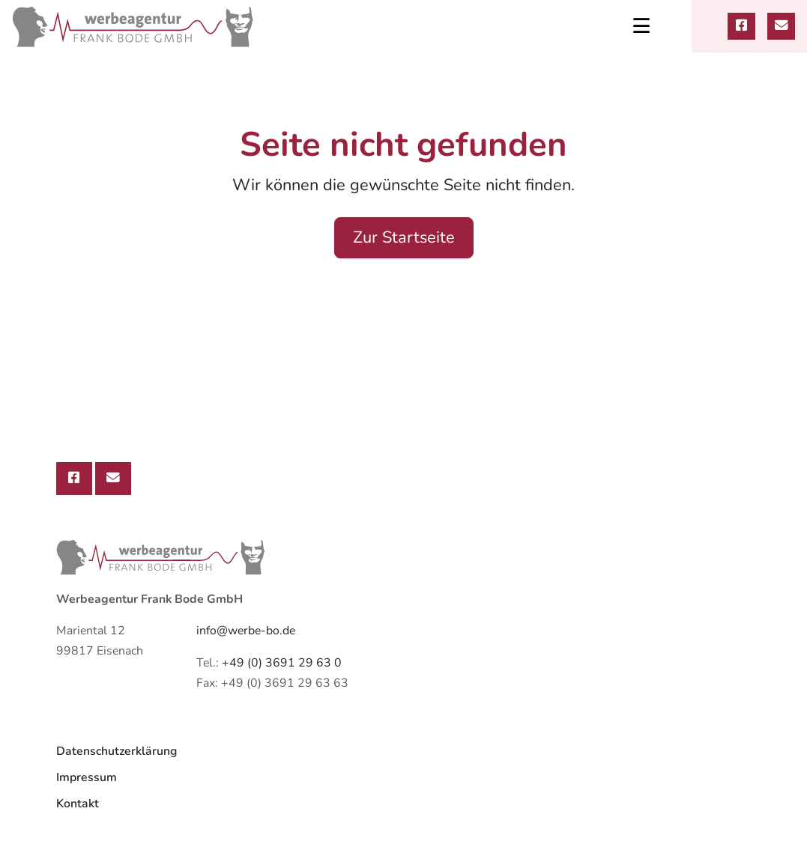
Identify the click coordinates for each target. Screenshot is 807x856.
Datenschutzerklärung (116, 751)
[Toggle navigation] (641, 26)
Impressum (86, 777)
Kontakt (77, 803)
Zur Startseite (404, 237)
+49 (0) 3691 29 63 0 (282, 663)
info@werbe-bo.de (245, 630)
